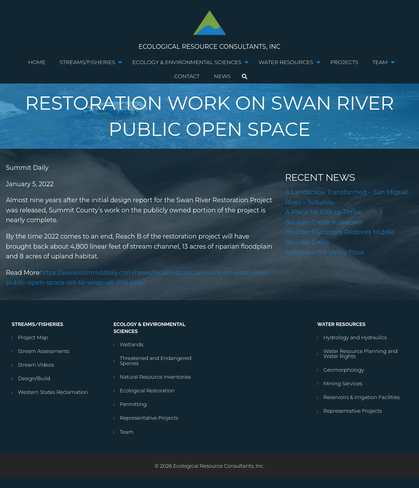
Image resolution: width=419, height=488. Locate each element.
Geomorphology (343, 370)
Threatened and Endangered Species (156, 360)
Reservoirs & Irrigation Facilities (361, 397)
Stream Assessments (43, 351)
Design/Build (34, 378)
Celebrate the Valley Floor (325, 252)
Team (379, 62)
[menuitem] (37, 62)
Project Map (33, 337)
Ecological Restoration (147, 391)
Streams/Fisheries (87, 62)
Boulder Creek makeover (324, 222)
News (222, 76)
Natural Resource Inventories (155, 377)
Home (37, 62)
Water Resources (286, 62)
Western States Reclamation (53, 392)
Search (244, 76)
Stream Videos (36, 365)
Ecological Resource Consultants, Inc (209, 46)
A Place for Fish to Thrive (323, 212)
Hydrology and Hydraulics (355, 337)
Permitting (133, 404)
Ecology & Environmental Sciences (186, 62)
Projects (344, 62)
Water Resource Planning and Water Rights (360, 353)
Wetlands (131, 344)
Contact (187, 76)
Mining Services (342, 383)
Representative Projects (149, 418)
